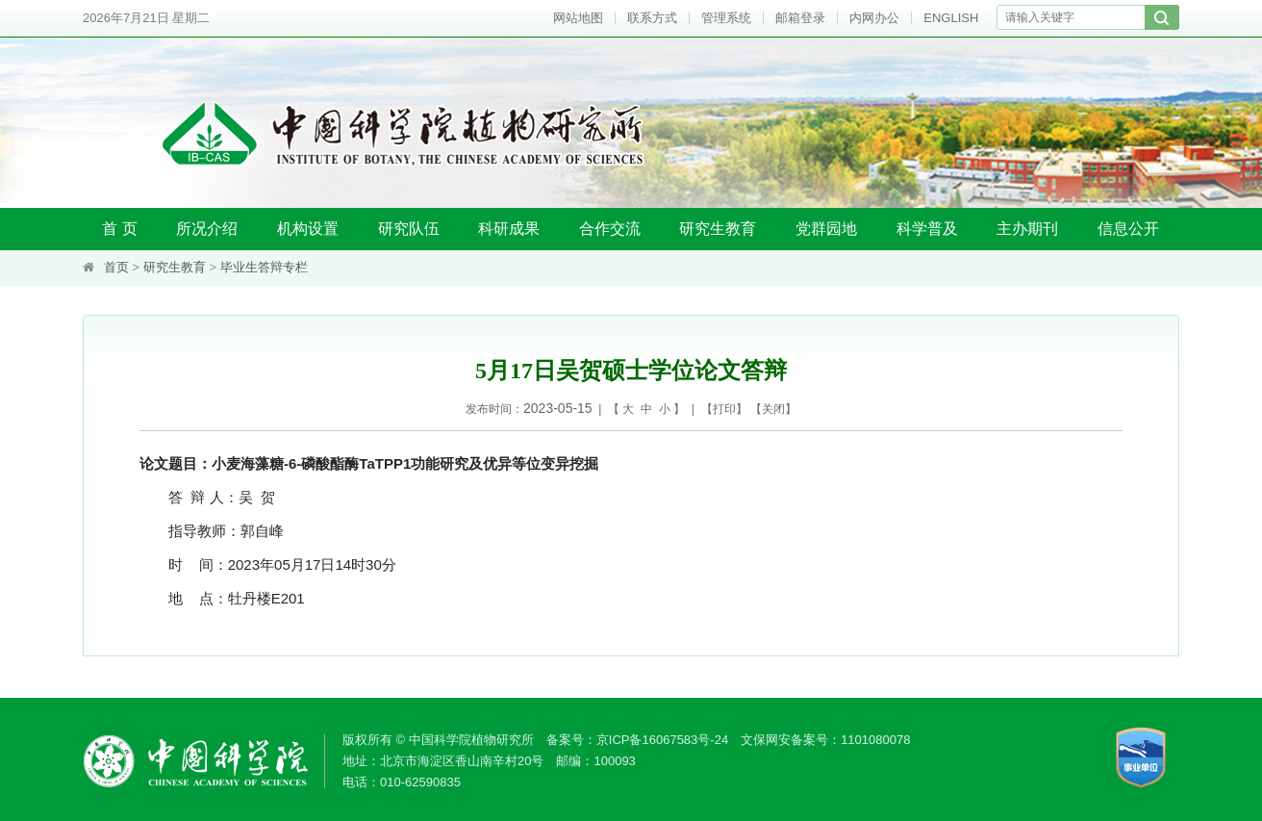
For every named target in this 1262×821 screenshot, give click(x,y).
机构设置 (308, 228)
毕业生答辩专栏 (264, 267)
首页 (116, 267)
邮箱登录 (800, 18)
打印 (724, 409)
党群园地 (826, 228)
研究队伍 (409, 228)
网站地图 (578, 18)
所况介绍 (207, 228)
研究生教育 (717, 228)
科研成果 (509, 228)
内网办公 (874, 18)
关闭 (773, 409)
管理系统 (726, 18)
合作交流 (610, 228)
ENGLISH (950, 18)
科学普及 (927, 228)
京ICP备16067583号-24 (662, 739)
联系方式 (652, 18)
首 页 (119, 228)
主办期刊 (1027, 228)
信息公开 (1128, 228)
